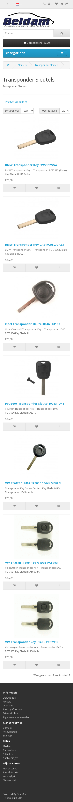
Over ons (8, 705)
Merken (7, 746)
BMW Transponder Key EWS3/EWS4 (31, 165)
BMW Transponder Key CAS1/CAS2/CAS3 (34, 244)
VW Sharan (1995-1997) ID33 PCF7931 (32, 562)
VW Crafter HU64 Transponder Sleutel (33, 483)
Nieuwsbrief (9, 780)
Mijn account (10, 768)
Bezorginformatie (12, 709)
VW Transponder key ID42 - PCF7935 (31, 642)
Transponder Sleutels (46, 65)
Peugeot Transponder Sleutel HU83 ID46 (34, 403)
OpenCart (22, 794)
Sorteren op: (12, 110)
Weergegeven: (49, 110)
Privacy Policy (10, 713)
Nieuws (7, 701)
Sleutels (22, 65)
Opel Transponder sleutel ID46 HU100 (32, 324)
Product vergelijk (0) (16, 101)
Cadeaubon (9, 750)
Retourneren (10, 731)
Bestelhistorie (10, 772)
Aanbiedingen (10, 758)
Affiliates (7, 754)
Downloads (9, 697)
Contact (7, 727)
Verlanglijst (9, 776)
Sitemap (7, 735)
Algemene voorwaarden (16, 717)
